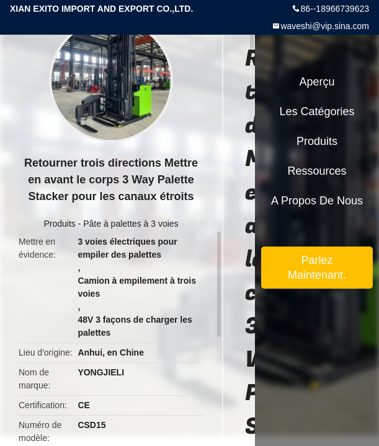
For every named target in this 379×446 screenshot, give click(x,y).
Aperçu (316, 82)
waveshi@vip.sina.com (324, 26)
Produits (59, 224)
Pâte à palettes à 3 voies (130, 224)
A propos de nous (317, 201)
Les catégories (316, 111)
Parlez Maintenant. (317, 267)
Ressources (316, 171)
